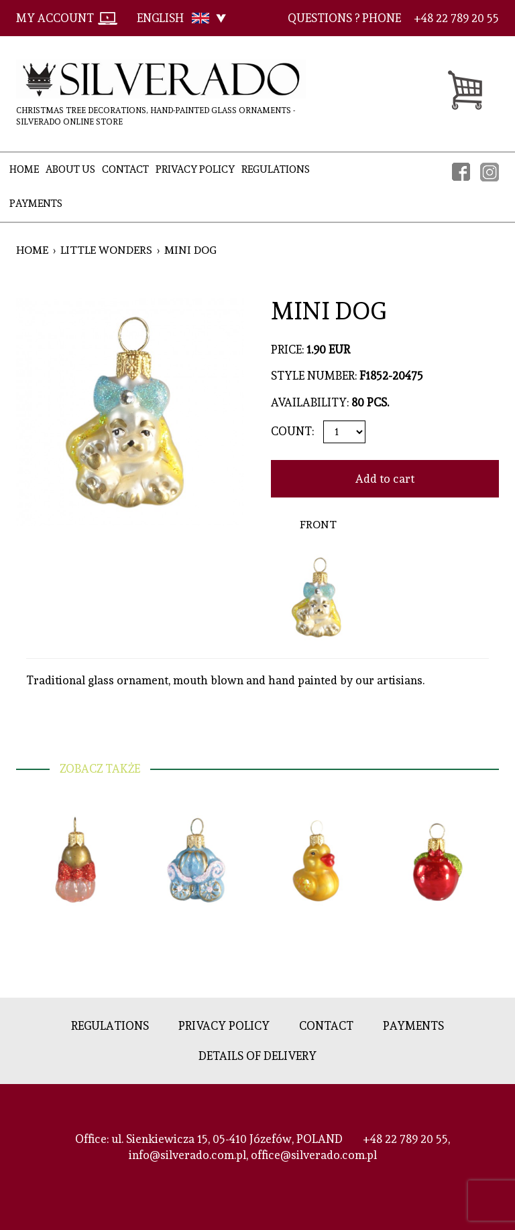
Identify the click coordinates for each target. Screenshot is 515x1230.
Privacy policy (195, 169)
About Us (70, 169)
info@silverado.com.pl (187, 1155)
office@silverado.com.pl (314, 1155)
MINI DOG (190, 250)
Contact (125, 169)
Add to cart (384, 478)
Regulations (275, 169)
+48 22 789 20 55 (405, 1139)
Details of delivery (257, 1056)
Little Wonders (106, 250)
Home (24, 169)
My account (55, 18)
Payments (35, 204)
